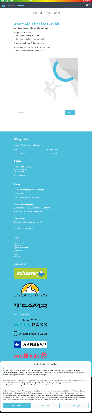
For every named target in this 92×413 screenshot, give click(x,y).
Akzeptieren (16, 406)
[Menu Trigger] (3, 5)
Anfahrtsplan (20, 175)
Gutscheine (17, 250)
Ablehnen (45, 406)
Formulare (17, 245)
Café (15, 252)
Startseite (43, 51)
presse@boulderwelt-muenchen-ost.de (28, 222)
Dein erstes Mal (19, 243)
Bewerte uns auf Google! (24, 229)
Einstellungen (75, 406)
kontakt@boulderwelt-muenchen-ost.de (29, 197)
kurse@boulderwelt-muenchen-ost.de (28, 212)
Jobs (15, 254)
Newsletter (17, 257)
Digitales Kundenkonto (21, 248)
